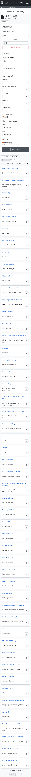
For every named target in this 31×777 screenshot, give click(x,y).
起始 (3, 124)
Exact (6, 145)
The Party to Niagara (8, 264)
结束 (3, 131)
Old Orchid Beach (7, 459)
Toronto (5, 436)
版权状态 (5, 100)
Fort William (6, 252)
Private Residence (7, 498)
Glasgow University (8, 688)
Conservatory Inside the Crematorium (14, 384)
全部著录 (7, 117)
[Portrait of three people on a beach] (13, 180)
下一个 (19, 774)
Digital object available (9, 86)
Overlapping (8, 143)
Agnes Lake (5, 228)
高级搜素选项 (7, 27)
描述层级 (5, 79)
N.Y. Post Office (7, 522)
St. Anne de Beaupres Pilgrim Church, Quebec (14, 397)
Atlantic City (6, 629)
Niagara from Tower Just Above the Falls (14, 335)
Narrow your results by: (15, 12)
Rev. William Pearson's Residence (12, 737)
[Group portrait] (7, 205)
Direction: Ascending (22, 163)
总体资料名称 (6, 108)
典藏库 (4, 61)
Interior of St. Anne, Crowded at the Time (15, 411)
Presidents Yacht (7, 557)
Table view (14, 160)
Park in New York (7, 534)
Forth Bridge (6, 712)
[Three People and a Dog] (10, 748)
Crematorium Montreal (9, 360)
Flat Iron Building (7, 546)
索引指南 (5, 93)
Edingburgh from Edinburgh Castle (13, 700)
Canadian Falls (6, 323)
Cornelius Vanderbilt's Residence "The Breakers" (14, 484)
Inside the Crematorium (9, 372)
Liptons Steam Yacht (8, 569)
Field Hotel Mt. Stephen (9, 216)
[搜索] (15, 35)
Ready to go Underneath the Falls (12, 300)
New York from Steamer (9, 581)
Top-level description (8, 68)
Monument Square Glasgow (11, 664)
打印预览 (5, 157)
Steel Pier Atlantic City (9, 641)
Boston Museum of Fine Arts (11, 471)
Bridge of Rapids (7, 312)
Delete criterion (15, 47)
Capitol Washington (8, 652)
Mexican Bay (6, 193)
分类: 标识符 (10, 163)
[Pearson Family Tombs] (9, 760)
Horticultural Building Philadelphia (13, 617)
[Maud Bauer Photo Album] (10, 168)
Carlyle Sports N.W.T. (8, 240)
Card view (5, 160)
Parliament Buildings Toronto (11, 424)
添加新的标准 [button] (7, 53)
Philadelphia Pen (7, 593)
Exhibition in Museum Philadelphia (13, 605)
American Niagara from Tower (11, 288)
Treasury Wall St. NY (8, 510)
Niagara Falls (6, 276)
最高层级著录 (8, 115)
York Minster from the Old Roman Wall (14, 724)
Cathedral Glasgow (8, 676)
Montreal (5, 348)
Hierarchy (14, 157)
